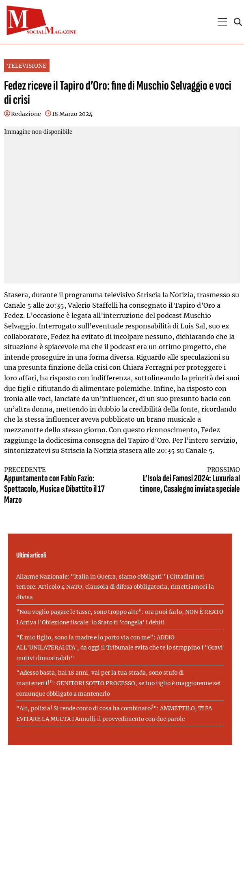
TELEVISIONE (26, 65)
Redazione (26, 114)
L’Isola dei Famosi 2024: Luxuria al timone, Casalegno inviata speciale (187, 481)
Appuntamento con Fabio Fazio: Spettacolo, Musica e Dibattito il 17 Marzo (57, 486)
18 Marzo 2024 (72, 114)
